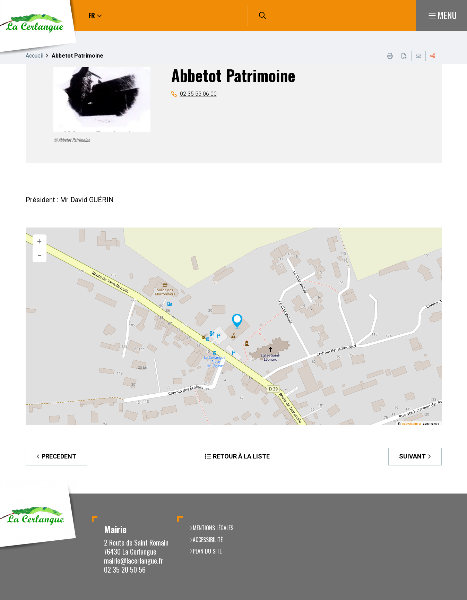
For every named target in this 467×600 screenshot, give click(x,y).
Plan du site (207, 551)
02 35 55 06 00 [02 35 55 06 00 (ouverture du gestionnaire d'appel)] (198, 94)
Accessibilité (208, 540)
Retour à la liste (241, 456)
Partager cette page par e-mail (418, 56)
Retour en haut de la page (451, 493)
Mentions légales (213, 528)
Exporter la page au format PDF (404, 56)
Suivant (412, 456)
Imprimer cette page (390, 56)
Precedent (59, 456)
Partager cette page (433, 56)
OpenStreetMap (411, 424)
